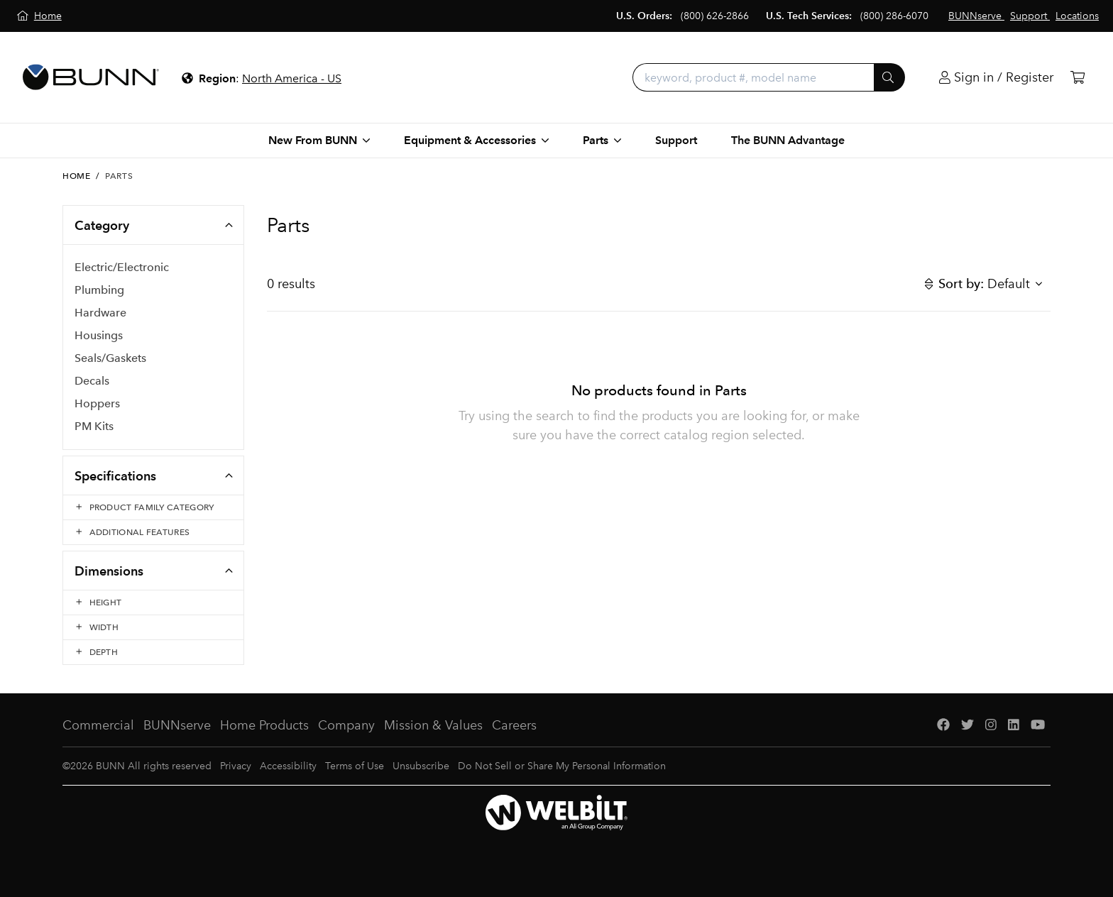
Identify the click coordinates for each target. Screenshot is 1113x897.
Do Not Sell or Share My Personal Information (562, 766)
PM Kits (94, 426)
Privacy (235, 766)
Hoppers (97, 403)
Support (676, 140)
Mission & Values (433, 725)
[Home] (39, 16)
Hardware (100, 312)
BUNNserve (177, 725)
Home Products (264, 725)
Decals (92, 380)
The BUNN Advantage (788, 140)
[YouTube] (1038, 725)
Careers (514, 725)
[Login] (996, 77)
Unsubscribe (421, 766)
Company (346, 725)
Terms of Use (354, 766)
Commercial (98, 725)
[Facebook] (943, 725)
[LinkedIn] (1013, 725)
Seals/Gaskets (110, 358)
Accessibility (288, 766)
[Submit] (889, 77)
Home (76, 176)
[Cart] (1077, 77)
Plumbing (99, 290)
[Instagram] (991, 725)
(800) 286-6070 (894, 16)
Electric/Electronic (122, 267)
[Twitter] (967, 725)
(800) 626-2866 (715, 16)
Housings (99, 335)
